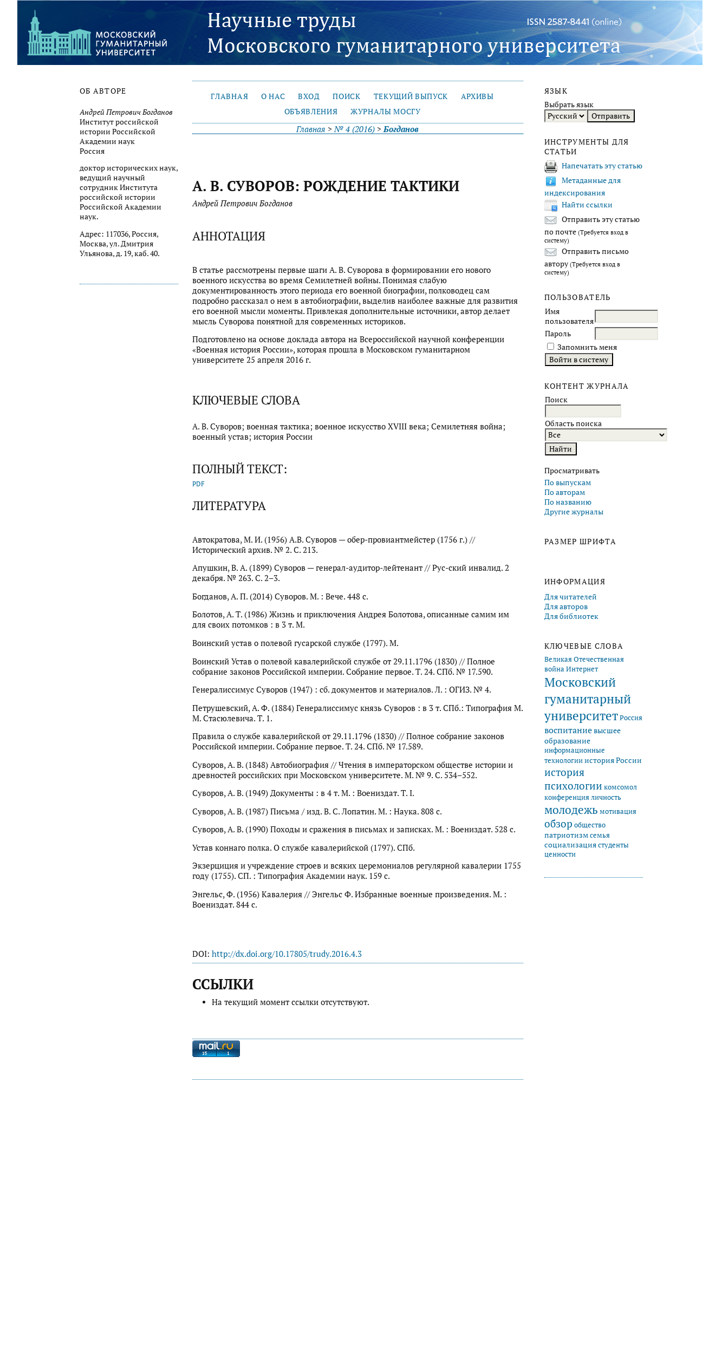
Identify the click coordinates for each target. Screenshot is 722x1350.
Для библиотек (571, 616)
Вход (309, 96)
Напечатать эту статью (602, 166)
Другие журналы (573, 512)
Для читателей (570, 597)
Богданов (401, 129)
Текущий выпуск (411, 96)
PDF (198, 483)
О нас (273, 96)
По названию (567, 502)
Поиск (346, 96)
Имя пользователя (569, 316)
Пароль (558, 333)
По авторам (564, 492)
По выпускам (567, 482)
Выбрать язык (569, 104)
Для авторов (566, 606)
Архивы (477, 96)
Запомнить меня (587, 347)
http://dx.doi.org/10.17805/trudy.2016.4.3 (287, 954)
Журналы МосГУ (385, 111)
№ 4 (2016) (354, 129)
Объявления (311, 111)
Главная (229, 96)
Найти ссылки (587, 205)
